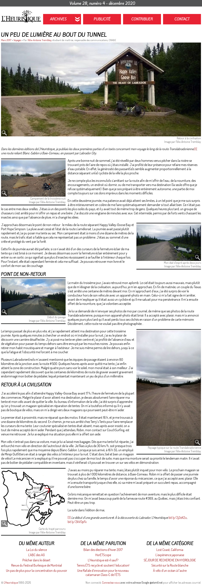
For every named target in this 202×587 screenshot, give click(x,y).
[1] (195, 149)
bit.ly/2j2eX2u (178, 517)
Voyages (17, 40)
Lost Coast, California (169, 550)
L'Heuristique (11, 582)
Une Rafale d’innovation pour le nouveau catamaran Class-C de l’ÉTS (103, 572)
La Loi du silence (36, 550)
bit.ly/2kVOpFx (77, 522)
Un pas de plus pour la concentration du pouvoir (36, 570)
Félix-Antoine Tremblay (39, 40)
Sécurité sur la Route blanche (169, 565)
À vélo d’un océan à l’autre (170, 570)
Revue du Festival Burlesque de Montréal (36, 565)
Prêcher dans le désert (36, 560)
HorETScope (103, 555)
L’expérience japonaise (170, 555)
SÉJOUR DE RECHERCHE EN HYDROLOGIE (170, 560)
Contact (182, 19)
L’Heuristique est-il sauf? (103, 560)
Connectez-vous (111, 582)
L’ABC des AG (36, 555)
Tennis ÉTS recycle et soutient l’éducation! (103, 565)
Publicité (102, 19)
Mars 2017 (6, 40)
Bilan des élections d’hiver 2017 (103, 550)
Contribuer (142, 19)
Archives (58, 19)
